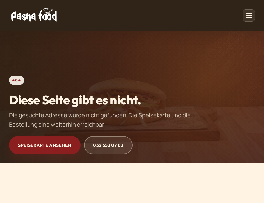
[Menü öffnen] (249, 15)
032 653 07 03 (108, 145)
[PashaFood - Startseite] (34, 15)
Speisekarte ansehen (44, 145)
